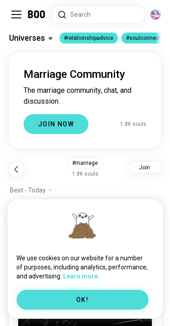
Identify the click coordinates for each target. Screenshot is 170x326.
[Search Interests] (98, 14)
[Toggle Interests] (30, 38)
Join (144, 167)
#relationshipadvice (88, 38)
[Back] (16, 169)
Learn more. (81, 276)
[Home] (37, 14)
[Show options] (31, 190)
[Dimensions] (155, 14)
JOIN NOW (56, 124)
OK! (82, 299)
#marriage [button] (85, 163)
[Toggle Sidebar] (16, 14)
